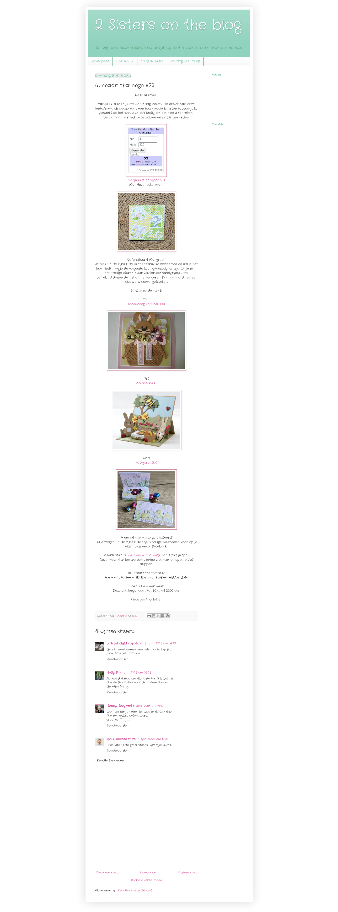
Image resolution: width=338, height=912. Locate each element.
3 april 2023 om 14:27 (160, 643)
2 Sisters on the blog (168, 25)
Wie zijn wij (125, 61)
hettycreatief (146, 462)
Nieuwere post (107, 872)
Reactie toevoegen (110, 760)
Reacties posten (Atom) (135, 890)
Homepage (100, 61)
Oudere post (187, 872)
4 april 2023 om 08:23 (135, 673)
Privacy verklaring (185, 61)
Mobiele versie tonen (146, 880)
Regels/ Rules (152, 61)
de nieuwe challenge (144, 555)
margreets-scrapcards (146, 180)
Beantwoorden (117, 659)
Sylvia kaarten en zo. (121, 739)
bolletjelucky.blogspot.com (125, 643)
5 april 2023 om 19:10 (148, 706)
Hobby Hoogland (119, 706)
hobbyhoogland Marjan (146, 304)
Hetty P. (112, 673)
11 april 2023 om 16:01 (152, 739)
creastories (145, 383)
